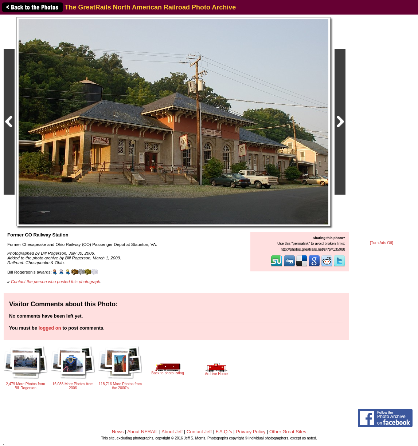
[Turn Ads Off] (381, 243)
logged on (50, 328)
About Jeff (172, 431)
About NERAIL (142, 431)
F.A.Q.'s (224, 431)
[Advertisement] (381, 128)
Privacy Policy (251, 431)
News (118, 431)
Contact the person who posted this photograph (56, 281)
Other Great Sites (287, 431)
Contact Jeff (199, 431)
